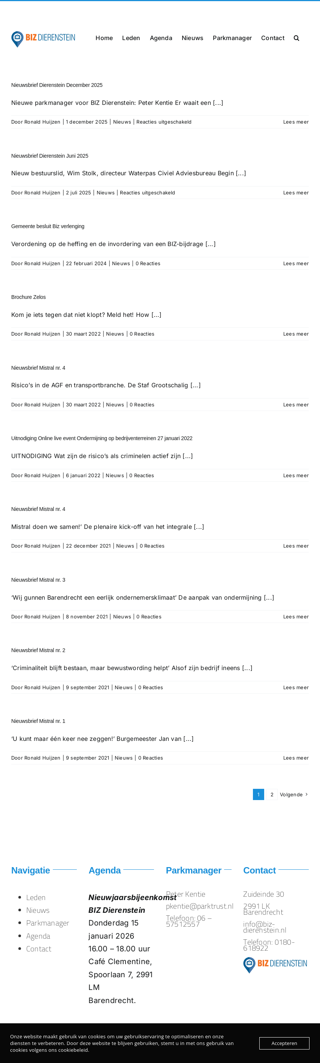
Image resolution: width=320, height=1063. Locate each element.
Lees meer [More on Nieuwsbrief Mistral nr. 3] (296, 617)
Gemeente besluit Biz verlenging (47, 226)
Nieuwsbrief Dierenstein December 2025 (57, 85)
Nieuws (122, 122)
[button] (296, 37)
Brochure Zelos (28, 297)
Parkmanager (48, 923)
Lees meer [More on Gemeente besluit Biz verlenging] (296, 263)
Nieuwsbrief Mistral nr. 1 (38, 721)
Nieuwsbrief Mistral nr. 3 (38, 580)
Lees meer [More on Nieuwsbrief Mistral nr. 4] (296, 405)
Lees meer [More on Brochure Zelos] (296, 334)
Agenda (38, 936)
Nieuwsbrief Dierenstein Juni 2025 (49, 156)
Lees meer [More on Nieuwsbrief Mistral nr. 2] (296, 687)
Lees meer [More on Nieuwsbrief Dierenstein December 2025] (296, 122)
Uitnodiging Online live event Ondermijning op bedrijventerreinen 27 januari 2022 (102, 438)
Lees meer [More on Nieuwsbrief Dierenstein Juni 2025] (296, 193)
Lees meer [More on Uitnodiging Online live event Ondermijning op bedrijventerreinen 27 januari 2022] (296, 475)
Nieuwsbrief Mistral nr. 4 (38, 368)
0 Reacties (148, 263)
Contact (39, 949)
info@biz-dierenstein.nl (74, 10)
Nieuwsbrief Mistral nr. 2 (38, 650)
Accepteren (284, 1043)
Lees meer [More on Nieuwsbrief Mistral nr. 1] (296, 758)
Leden (36, 897)
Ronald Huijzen (42, 122)
